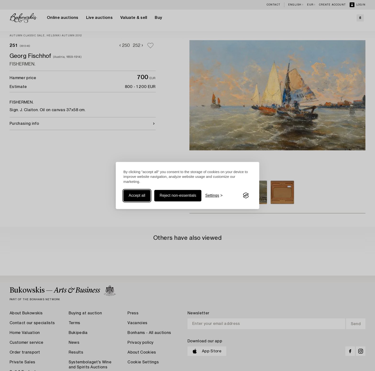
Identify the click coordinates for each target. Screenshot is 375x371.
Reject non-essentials (178, 195)
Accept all (137, 195)
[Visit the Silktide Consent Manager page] (246, 195)
